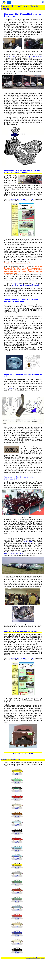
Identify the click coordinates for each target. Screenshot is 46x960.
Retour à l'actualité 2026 (23, 753)
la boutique (16, 283)
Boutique (9, 388)
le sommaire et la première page (22, 199)
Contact (42, 958)
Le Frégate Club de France (33, 958)
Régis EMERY (28, 542)
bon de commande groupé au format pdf (25, 285)
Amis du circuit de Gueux (13, 553)
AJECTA (12, 56)
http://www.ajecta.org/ (35, 56)
